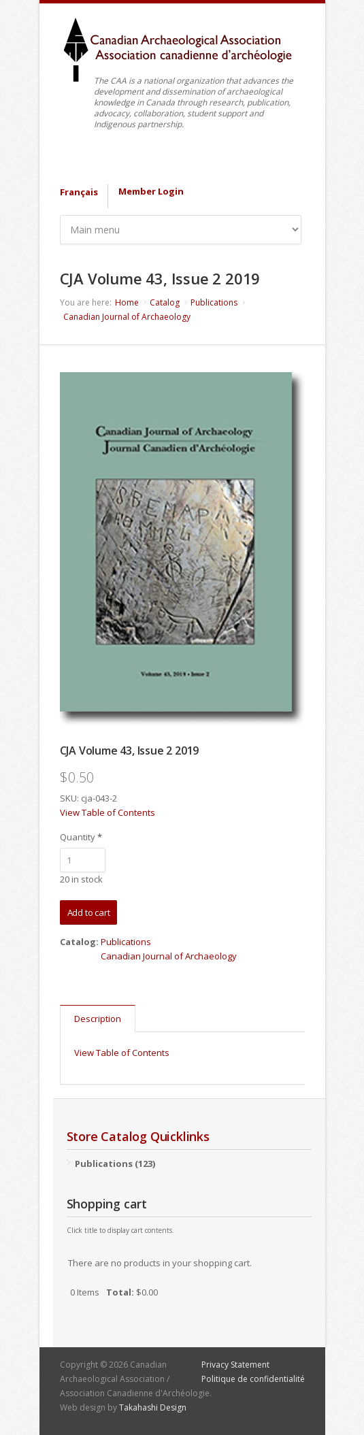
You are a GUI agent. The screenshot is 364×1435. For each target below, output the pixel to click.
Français (79, 192)
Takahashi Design (152, 1407)
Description (97, 1018)
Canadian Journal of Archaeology (127, 317)
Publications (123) (115, 1163)
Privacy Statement (235, 1364)
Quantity (81, 837)
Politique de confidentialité (253, 1379)
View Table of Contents (107, 812)
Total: (120, 1292)
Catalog (165, 302)
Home (127, 302)
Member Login (151, 191)
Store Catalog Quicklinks (138, 1136)
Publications (214, 302)
